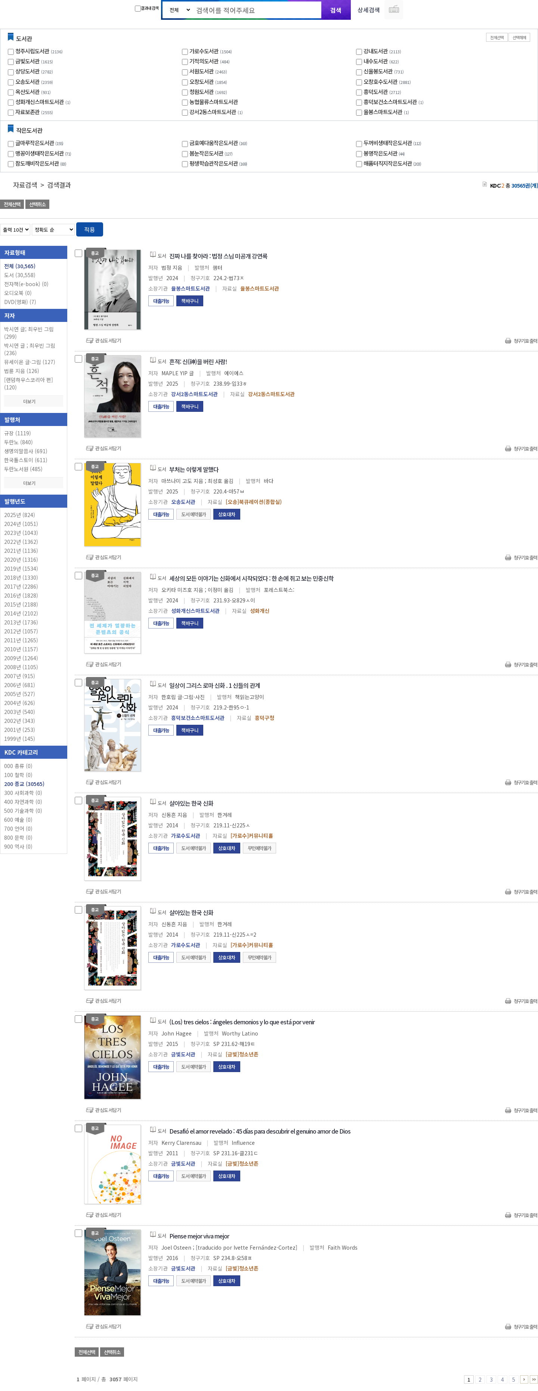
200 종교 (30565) (24, 783)
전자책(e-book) (26, 284)
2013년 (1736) (21, 622)
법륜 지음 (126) (21, 371)
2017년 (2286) (21, 586)
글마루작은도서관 (40, 143)
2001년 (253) (19, 729)
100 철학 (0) (18, 774)
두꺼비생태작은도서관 (393, 143)
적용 (89, 229)
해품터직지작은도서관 (393, 163)
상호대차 (226, 514)
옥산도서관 (27, 91)
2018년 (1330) (21, 577)
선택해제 (519, 37)
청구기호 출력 (525, 340)
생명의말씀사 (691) (25, 451)
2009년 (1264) (21, 658)
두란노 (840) (18, 442)
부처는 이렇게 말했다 (194, 469)
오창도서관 (201, 81)
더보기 (33, 401)
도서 (19, 275)
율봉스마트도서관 (383, 112)
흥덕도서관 (376, 91)
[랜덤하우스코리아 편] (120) (28, 383)
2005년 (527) (19, 694)
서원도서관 (201, 71)
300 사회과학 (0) (23, 792)
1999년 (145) (19, 738)
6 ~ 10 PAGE (524, 1379)
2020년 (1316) (21, 559)
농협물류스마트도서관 (213, 102)
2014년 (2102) (21, 613)
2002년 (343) (19, 720)
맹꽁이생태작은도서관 (44, 153)
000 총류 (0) (18, 766)
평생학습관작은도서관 (219, 163)
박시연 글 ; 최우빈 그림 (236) (29, 349)
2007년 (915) (19, 676)
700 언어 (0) (18, 828)
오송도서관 (27, 81)
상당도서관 (27, 71)
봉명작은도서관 (385, 153)
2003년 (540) (19, 711)
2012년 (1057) (21, 631)
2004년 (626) (19, 703)
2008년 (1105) (21, 667)
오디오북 (18, 293)
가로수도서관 (204, 51)
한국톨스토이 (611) (25, 460)
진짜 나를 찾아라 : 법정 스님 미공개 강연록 (218, 255)
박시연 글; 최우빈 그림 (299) (29, 332)
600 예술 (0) (18, 819)
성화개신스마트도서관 (39, 102)
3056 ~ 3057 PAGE (534, 1379)
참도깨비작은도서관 (41, 163)
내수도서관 (376, 61)
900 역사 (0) (18, 846)
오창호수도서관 (381, 81)
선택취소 (37, 204)
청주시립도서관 (32, 51)
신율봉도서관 (378, 71)
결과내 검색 (146, 8)
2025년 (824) (19, 515)
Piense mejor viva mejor (199, 1235)
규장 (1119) (17, 433)
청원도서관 (201, 91)
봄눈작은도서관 (211, 153)
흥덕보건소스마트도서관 (390, 102)
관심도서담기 (108, 340)
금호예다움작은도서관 (219, 143)
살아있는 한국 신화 (191, 803)
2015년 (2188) (21, 604)
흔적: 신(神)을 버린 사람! (198, 361)
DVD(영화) (20, 302)
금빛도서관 (27, 61)
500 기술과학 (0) (23, 810)
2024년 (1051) (21, 523)
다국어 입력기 (393, 9)
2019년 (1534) (21, 568)
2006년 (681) (19, 685)
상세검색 (369, 9)
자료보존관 (27, 112)
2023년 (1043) (21, 532)
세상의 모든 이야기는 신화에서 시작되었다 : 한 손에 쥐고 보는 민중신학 (251, 578)
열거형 (516, 228)
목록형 (527, 228)
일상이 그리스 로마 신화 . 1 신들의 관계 (214, 685)
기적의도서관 (204, 61)
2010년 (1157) (21, 649)
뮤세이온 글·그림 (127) (29, 362)
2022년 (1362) (21, 541)
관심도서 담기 (404, 205)
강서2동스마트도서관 (212, 112)
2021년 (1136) (21, 550)
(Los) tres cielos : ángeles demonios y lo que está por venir (242, 1021)
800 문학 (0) (18, 837)
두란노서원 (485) (23, 469)
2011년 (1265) (21, 640)
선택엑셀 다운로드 (512, 205)
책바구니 (189, 300)
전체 (19, 266)
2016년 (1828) (21, 595)
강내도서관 (376, 51)
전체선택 (497, 37)
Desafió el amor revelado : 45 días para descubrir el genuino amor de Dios (259, 1131)
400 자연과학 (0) (23, 801)
